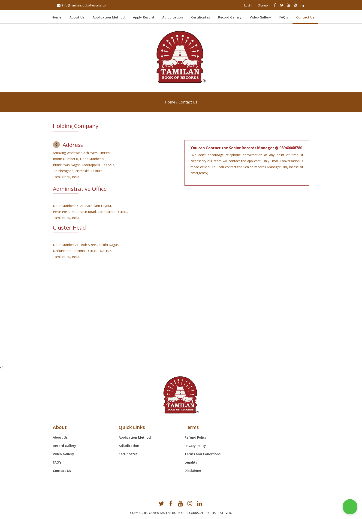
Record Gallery (229, 17)
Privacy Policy (195, 445)
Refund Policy (195, 437)
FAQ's (283, 17)
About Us (76, 17)
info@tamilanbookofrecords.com (85, 5)
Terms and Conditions (202, 454)
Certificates (200, 17)
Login (248, 5)
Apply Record (143, 17)
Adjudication (172, 17)
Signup (263, 5)
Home (59, 17)
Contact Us (305, 17)
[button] (350, 506)
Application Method (109, 17)
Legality (190, 462)
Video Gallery (260, 17)
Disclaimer (192, 470)
